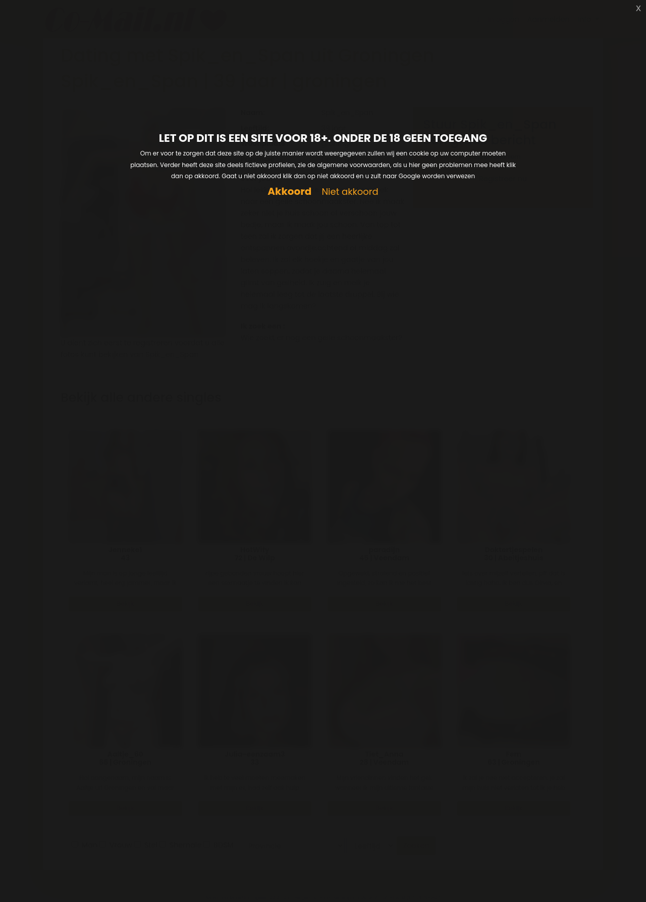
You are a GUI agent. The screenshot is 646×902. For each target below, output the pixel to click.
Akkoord (289, 191)
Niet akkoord (349, 192)
